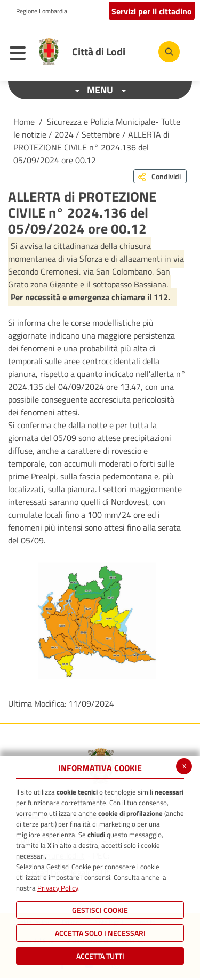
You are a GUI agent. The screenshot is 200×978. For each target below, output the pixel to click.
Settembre (101, 134)
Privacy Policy (57, 888)
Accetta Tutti (100, 955)
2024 (64, 134)
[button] (37, 11)
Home (24, 121)
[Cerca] (169, 51)
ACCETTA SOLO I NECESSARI (100, 933)
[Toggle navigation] (20, 54)
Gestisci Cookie (100, 910)
